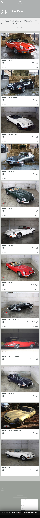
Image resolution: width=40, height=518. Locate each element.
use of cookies (20, 513)
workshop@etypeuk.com (25, 491)
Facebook (3, 498)
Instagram (3, 500)
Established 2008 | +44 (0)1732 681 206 (2, 2)
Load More (20, 478)
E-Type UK (20, 2)
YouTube (3, 501)
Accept (20, 515)
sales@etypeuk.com (24, 488)
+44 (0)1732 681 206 (24, 485)
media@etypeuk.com (24, 494)
